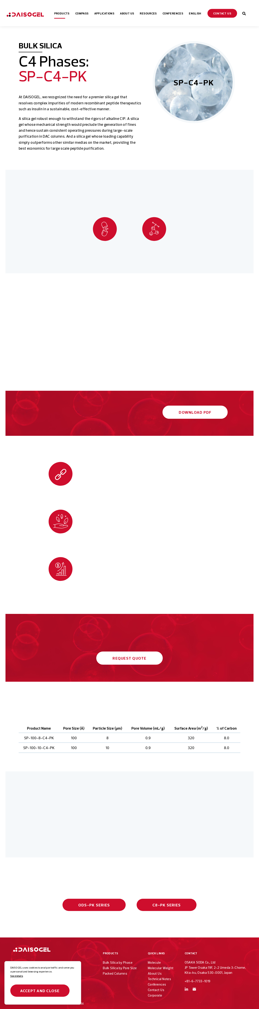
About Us (155, 973)
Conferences (157, 984)
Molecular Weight (161, 968)
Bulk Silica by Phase (117, 962)
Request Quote (129, 658)
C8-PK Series (166, 904)
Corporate (155, 995)
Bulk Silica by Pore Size (120, 968)
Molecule (154, 962)
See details (16, 975)
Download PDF (195, 412)
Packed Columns (115, 973)
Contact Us (156, 990)
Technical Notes (159, 979)
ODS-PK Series (94, 904)
